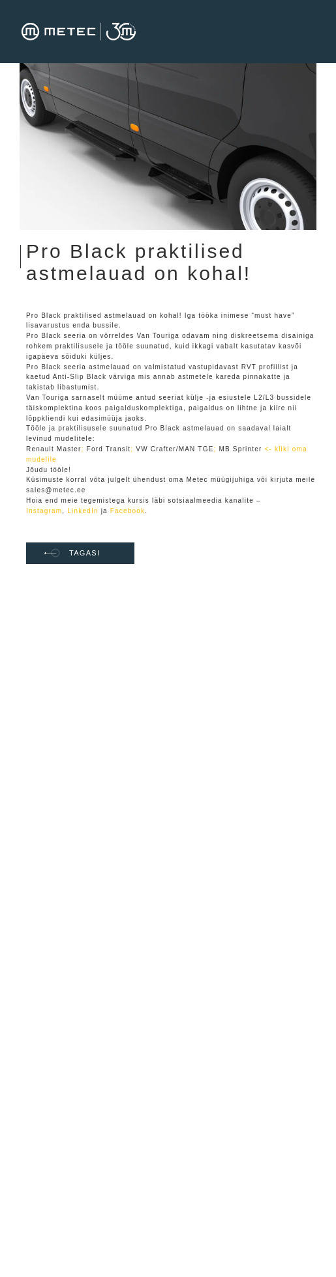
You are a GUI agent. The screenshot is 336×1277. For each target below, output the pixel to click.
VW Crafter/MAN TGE (174, 449)
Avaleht (75, 690)
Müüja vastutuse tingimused (94, 1082)
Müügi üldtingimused (102, 1061)
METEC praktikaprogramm (97, 781)
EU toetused (85, 725)
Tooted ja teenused (100, 916)
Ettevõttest (83, 707)
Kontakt (76, 846)
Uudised (77, 934)
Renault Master (54, 449)
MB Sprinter (240, 449)
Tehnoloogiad (87, 899)
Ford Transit (109, 449)
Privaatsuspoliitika (98, 881)
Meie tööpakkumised (102, 760)
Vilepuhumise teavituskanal (87, 955)
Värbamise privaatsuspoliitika (98, 824)
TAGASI (72, 552)
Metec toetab (87, 863)
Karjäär (75, 742)
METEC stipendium (99, 803)
